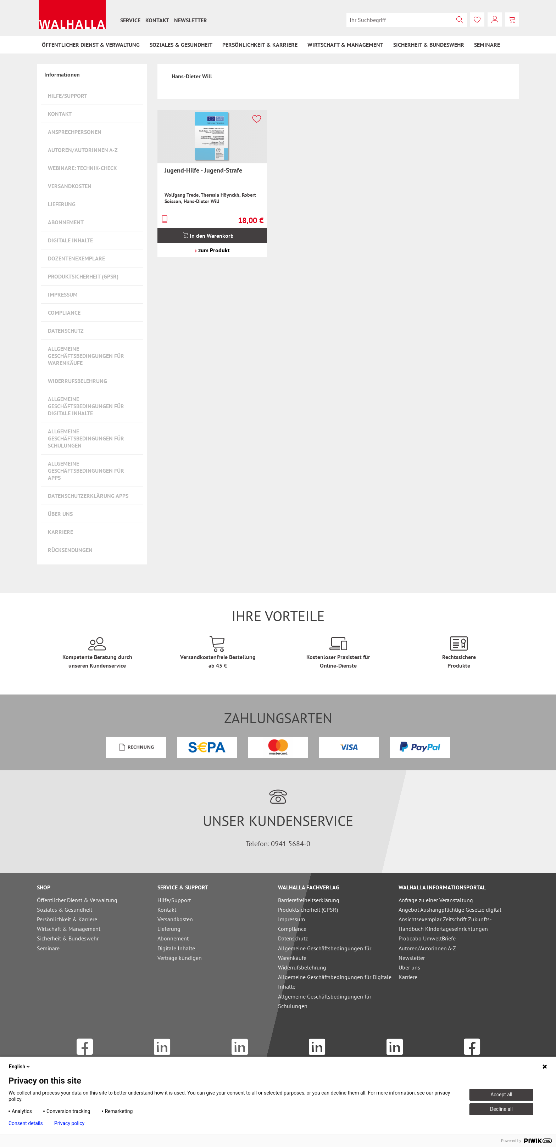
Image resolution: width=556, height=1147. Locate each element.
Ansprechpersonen (74, 131)
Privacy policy (69, 1123)
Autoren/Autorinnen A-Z (83, 149)
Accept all (501, 1094)
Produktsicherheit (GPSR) (83, 276)
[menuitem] (130, 20)
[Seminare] (487, 45)
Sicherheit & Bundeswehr (68, 938)
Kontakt (157, 20)
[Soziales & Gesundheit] (181, 45)
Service (130, 20)
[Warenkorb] (512, 19)
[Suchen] (460, 20)
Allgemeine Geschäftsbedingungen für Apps (86, 470)
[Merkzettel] (477, 19)
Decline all (501, 1109)
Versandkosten (69, 186)
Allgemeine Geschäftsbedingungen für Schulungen (86, 438)
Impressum (63, 294)
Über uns (60, 513)
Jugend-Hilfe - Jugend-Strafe (203, 170)
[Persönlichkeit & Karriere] (259, 45)
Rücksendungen (70, 549)
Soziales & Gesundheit (64, 909)
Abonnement (66, 222)
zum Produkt (212, 250)
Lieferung (62, 204)
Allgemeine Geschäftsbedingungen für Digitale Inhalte (86, 406)
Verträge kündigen (179, 957)
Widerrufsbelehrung (77, 380)
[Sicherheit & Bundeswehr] (428, 45)
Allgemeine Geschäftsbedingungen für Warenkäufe (86, 355)
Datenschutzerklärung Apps (88, 495)
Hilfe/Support (67, 95)
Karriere (60, 531)
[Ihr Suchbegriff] (406, 20)
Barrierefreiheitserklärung (308, 900)
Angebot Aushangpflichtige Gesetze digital (450, 909)
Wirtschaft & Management (68, 928)
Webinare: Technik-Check (82, 168)
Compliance (64, 312)
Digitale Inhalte (70, 240)
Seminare (48, 948)
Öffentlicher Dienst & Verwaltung (77, 900)
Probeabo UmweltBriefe (427, 938)
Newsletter (190, 20)
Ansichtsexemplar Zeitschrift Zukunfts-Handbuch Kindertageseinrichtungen (445, 924)
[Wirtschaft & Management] (345, 45)
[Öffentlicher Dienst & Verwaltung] (91, 45)
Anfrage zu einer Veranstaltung (436, 900)
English (20, 1066)
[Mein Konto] (495, 19)
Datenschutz (66, 330)
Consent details (26, 1123)
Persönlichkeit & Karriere (67, 919)
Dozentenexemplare (76, 258)
